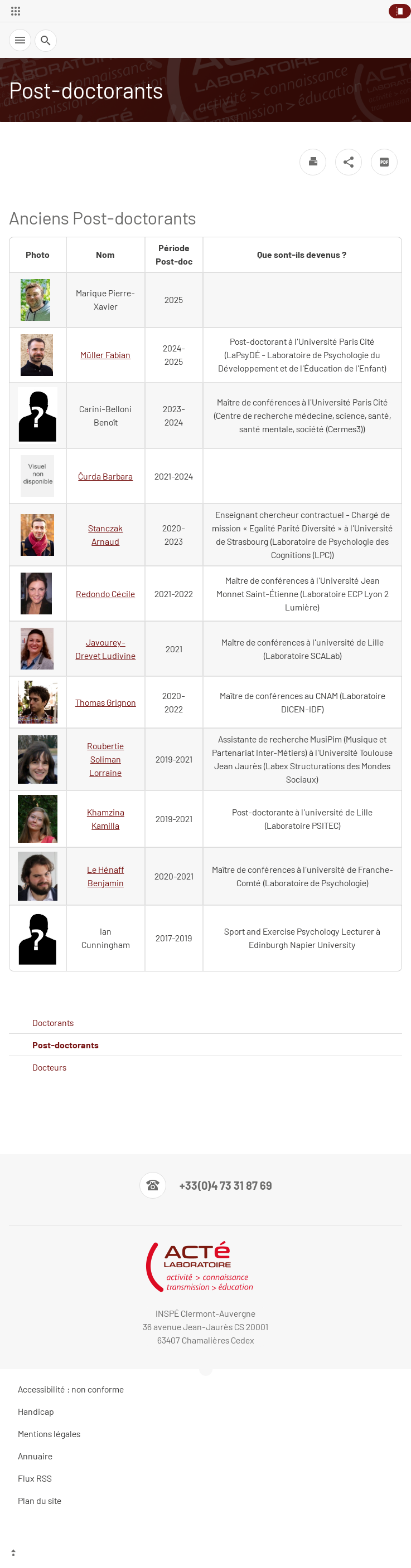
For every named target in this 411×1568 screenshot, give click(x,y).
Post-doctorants (65, 1044)
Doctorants (53, 1022)
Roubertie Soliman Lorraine (105, 759)
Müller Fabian (105, 354)
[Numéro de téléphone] (205, 1185)
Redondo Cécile (105, 593)
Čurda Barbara (105, 476)
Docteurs (49, 1067)
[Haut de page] (205, 1554)
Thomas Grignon (105, 702)
